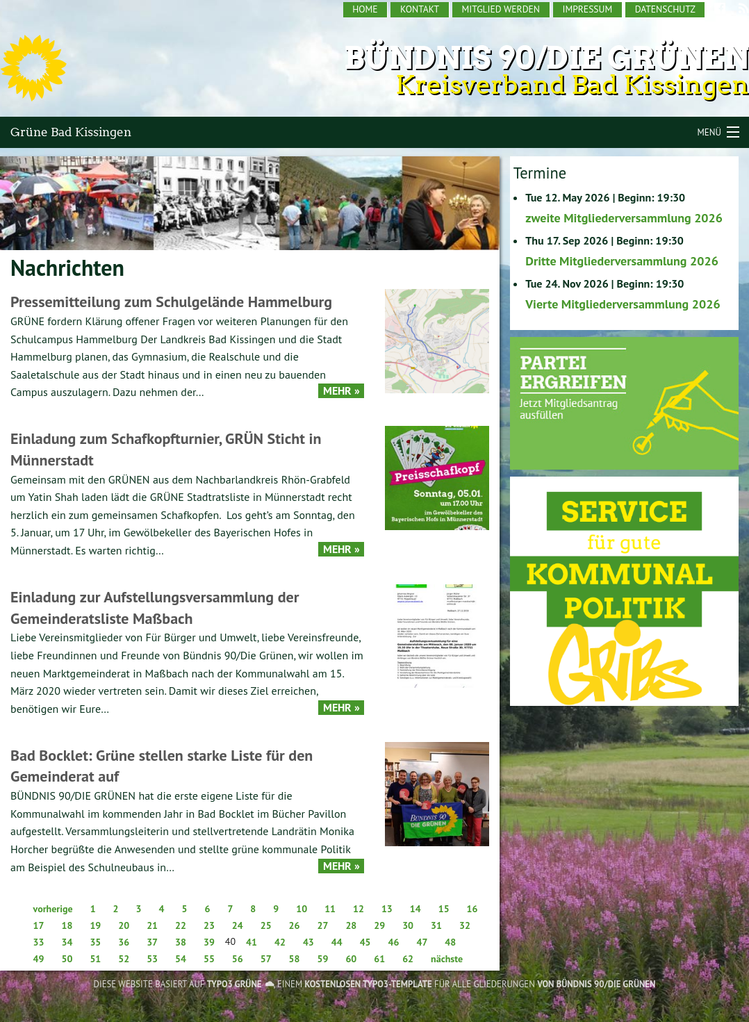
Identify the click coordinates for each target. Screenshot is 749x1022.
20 (123, 925)
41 (251, 942)
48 (450, 942)
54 (180, 959)
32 (464, 925)
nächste (447, 959)
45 (365, 942)
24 (237, 925)
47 (421, 942)
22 (180, 925)
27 (323, 925)
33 (38, 942)
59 (323, 959)
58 (294, 959)
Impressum (587, 9)
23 (209, 925)
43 (308, 942)
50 (66, 959)
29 (379, 925)
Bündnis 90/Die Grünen (546, 58)
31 (436, 925)
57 (266, 959)
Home (364, 9)
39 (209, 942)
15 (444, 909)
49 (38, 959)
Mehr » (341, 391)
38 (180, 942)
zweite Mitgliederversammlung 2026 (624, 218)
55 (209, 959)
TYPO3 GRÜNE (234, 984)
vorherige (53, 909)
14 (415, 909)
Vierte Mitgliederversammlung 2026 (622, 304)
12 (358, 909)
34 (66, 942)
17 (38, 925)
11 (330, 909)
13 (387, 909)
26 (294, 925)
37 (152, 942)
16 (472, 909)
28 (350, 925)
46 (394, 942)
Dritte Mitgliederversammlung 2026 (621, 261)
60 (350, 959)
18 (66, 925)
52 (123, 959)
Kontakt (419, 9)
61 (379, 959)
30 (407, 925)
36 (123, 942)
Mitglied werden (501, 9)
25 (266, 925)
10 (301, 909)
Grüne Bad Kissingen (70, 132)
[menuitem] (365, 9)
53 (152, 959)
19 (95, 925)
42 (280, 942)
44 (337, 942)
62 (407, 959)
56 (237, 959)
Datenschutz (665, 9)
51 (95, 959)
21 (152, 925)
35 (95, 942)
